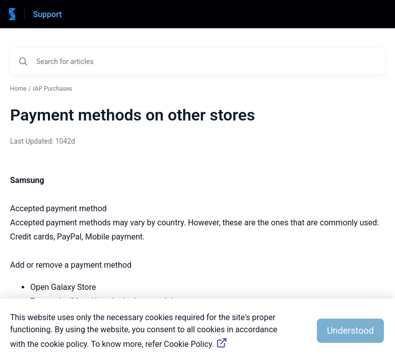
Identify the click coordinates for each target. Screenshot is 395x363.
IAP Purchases (52, 88)
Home (18, 88)
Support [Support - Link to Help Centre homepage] (47, 14)
